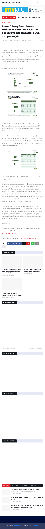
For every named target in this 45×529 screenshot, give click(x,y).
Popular (6, 485)
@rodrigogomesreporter (28, 238)
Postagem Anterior (9, 349)
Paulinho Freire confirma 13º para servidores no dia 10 (32, 270)
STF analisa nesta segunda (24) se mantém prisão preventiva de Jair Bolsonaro (28, 18)
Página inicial (6, 23)
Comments (24, 485)
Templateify (17, 526)
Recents (15, 485)
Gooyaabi (34, 526)
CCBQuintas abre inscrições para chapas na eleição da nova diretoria (11, 271)
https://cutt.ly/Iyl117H (9, 233)
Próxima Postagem (36, 349)
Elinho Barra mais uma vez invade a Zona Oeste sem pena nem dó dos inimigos (27, 506)
